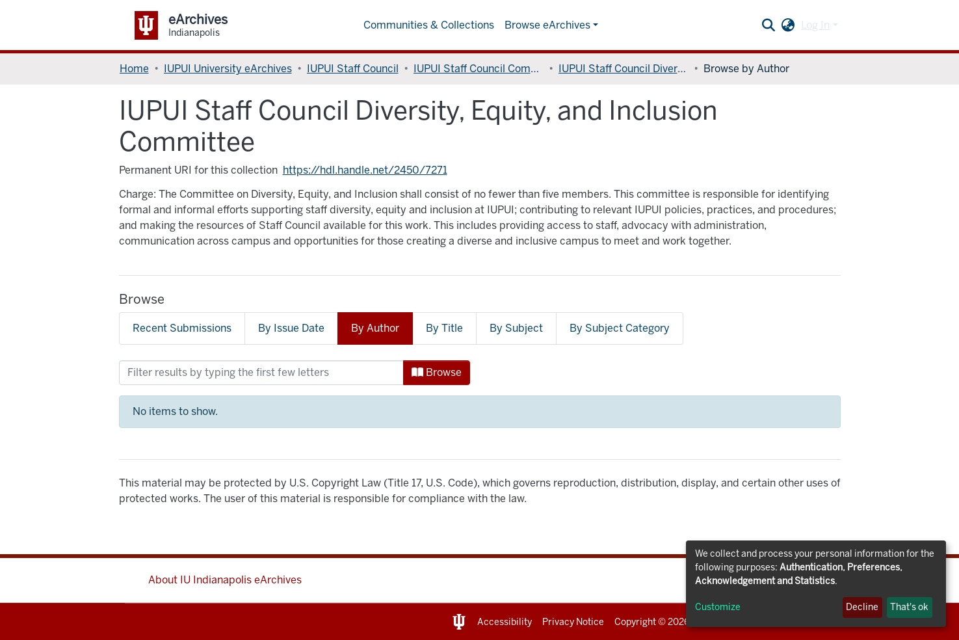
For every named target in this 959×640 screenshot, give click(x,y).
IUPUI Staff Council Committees (479, 68)
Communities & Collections (428, 25)
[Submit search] (768, 25)
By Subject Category (620, 328)
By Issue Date (291, 328)
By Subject (516, 328)
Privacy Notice (573, 622)
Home (134, 68)
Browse (437, 372)
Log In (815, 25)
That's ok (909, 607)
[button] (787, 25)
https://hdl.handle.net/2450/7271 (365, 170)
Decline (862, 607)
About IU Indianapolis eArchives (225, 580)
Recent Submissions (182, 328)
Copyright (635, 622)
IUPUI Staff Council (353, 68)
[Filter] (261, 372)
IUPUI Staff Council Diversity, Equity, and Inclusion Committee (623, 68)
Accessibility (504, 622)
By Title (444, 328)
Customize (718, 607)
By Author (375, 328)
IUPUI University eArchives (228, 68)
